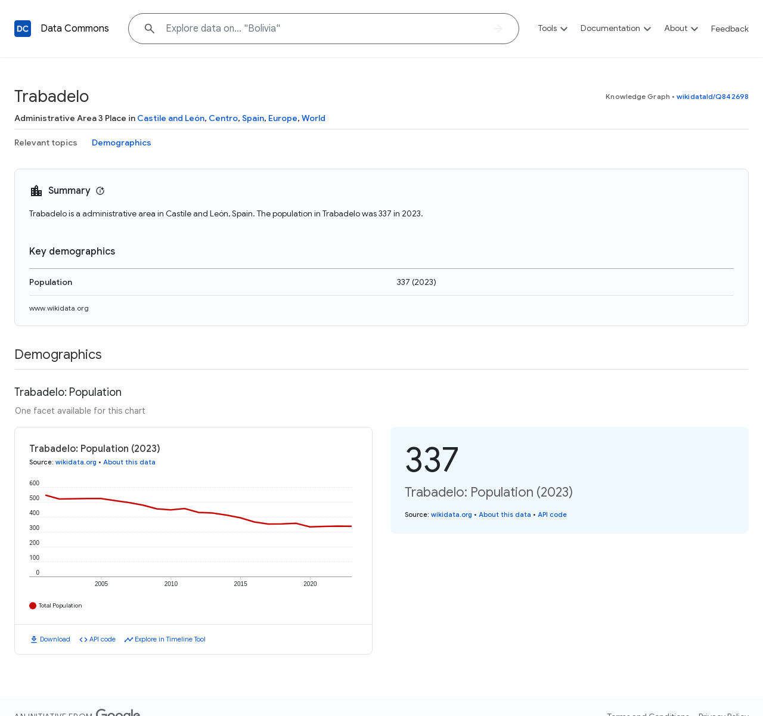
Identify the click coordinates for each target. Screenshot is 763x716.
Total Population (60, 605)
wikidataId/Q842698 (713, 96)
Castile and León (170, 118)
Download (55, 639)
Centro (223, 118)
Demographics (121, 142)
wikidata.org (76, 462)
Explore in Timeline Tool (170, 639)
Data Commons (75, 29)
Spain (253, 118)
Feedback (730, 28)
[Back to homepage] (22, 28)
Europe (282, 118)
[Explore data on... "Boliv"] (324, 29)
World (313, 118)
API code (102, 639)
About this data (129, 462)
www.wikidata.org (59, 307)
